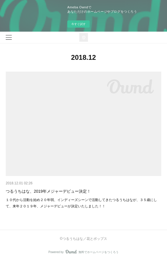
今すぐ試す (78, 24)
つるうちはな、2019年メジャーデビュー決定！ (48, 191)
